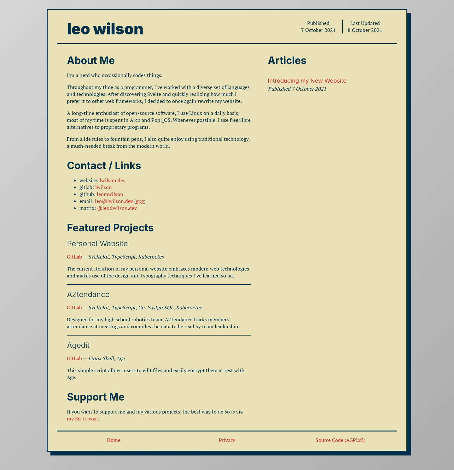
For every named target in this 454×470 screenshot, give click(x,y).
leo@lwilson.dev (114, 201)
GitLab (74, 256)
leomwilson (110, 194)
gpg (140, 201)
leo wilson (105, 29)
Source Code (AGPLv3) (340, 440)
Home (113, 440)
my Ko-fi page (82, 418)
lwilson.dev (112, 180)
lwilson (103, 187)
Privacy (227, 440)
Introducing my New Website (307, 80)
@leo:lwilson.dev (117, 208)
